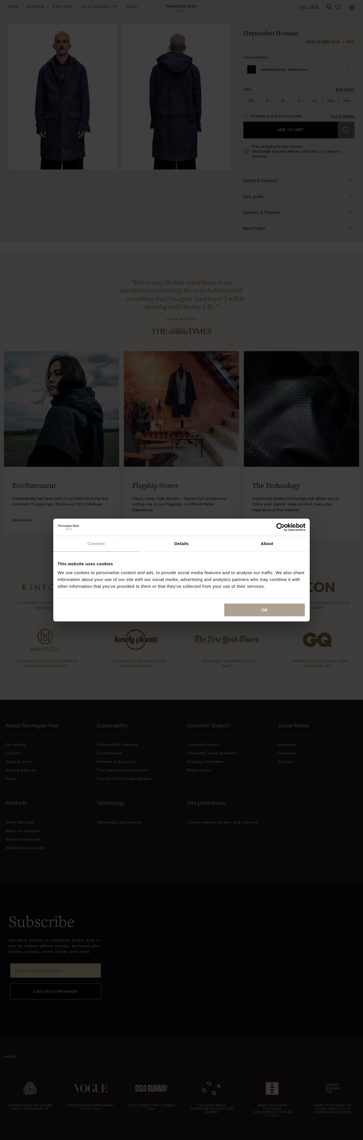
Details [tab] (181, 543)
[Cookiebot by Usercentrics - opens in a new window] (280, 527)
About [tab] (267, 543)
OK (264, 609)
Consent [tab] (96, 543)
